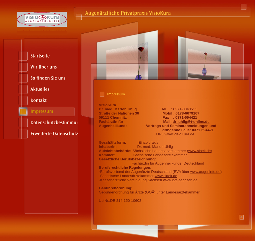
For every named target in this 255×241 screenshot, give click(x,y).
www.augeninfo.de (205, 172)
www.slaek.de (199, 151)
